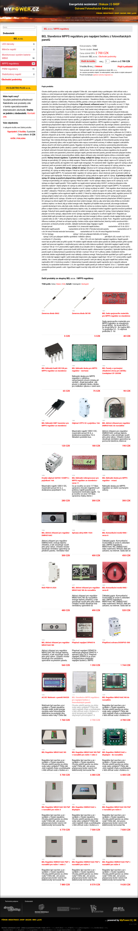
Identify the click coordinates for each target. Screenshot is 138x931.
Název (58, 284)
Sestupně (85, 284)
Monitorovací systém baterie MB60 (18, 56)
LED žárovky (18, 44)
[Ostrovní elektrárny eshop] (41, 909)
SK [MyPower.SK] (135, 920)
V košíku (22, 131)
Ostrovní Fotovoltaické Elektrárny (94, 8)
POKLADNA (21, 138)
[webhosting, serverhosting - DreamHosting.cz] (12, 909)
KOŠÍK (13, 138)
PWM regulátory (18, 69)
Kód (63, 284)
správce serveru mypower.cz (103, 75)
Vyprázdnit (12, 131)
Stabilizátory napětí (18, 74)
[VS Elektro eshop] (97, 909)
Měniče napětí (18, 49)
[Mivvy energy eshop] (69, 909)
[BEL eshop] (119, 909)
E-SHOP (115, 4)
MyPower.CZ (126, 920)
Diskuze (103, 4)
